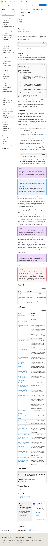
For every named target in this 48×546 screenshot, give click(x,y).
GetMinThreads (28, 263)
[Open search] (42, 2)
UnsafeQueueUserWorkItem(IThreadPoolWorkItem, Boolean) (23, 417)
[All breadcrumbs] (19, 9)
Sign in (45, 1)
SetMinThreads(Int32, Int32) (23, 403)
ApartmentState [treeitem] (5, 20)
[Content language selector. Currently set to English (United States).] (7, 537)
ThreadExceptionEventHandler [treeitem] (8, 109)
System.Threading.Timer (40, 134)
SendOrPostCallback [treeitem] (6, 95)
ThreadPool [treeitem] (6, 117)
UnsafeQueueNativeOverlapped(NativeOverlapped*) (22, 412)
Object (24, 48)
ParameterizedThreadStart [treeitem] (7, 80)
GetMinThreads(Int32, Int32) (23, 340)
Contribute (22, 540)
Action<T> (33, 363)
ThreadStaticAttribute (25, 186)
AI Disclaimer (4, 540)
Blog (17, 540)
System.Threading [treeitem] (5, 17)
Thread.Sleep (35, 99)
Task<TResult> (35, 127)
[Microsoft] (2, 2)
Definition (20, 18)
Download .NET (43, 5)
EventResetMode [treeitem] (5, 44)
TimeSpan (42, 384)
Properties (20, 22)
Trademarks (10, 542)
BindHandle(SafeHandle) (22, 321)
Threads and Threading (25, 496)
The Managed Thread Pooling (26, 497)
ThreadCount (20, 301)
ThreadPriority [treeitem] (5, 124)
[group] (32, 81)
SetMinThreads (29, 271)
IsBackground (31, 172)
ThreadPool (27, 174)
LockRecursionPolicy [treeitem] (6, 67)
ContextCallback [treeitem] (5, 41)
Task (29, 127)
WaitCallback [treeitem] (4, 141)
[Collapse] (12, 9)
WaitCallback (32, 149)
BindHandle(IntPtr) (21, 315)
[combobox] (8, 12)
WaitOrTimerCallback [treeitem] (6, 148)
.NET (21, 9)
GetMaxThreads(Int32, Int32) (36, 329)
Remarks (20, 21)
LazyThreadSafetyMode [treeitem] (6, 61)
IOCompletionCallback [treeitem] (6, 55)
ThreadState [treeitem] (4, 130)
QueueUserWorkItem (32, 146)
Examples (20, 19)
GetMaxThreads (33, 219)
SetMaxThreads (33, 223)
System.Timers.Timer (38, 136)
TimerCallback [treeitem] (5, 137)
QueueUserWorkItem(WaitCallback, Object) (35, 163)
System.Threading (26, 31)
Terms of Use (4, 542)
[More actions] (45, 9)
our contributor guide (23, 514)
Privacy (27, 540)
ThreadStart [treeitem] (4, 126)
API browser (26, 9)
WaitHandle (33, 371)
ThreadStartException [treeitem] (6, 128)
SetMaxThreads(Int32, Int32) (23, 395)
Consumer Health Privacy (36, 540)
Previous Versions (11, 540)
